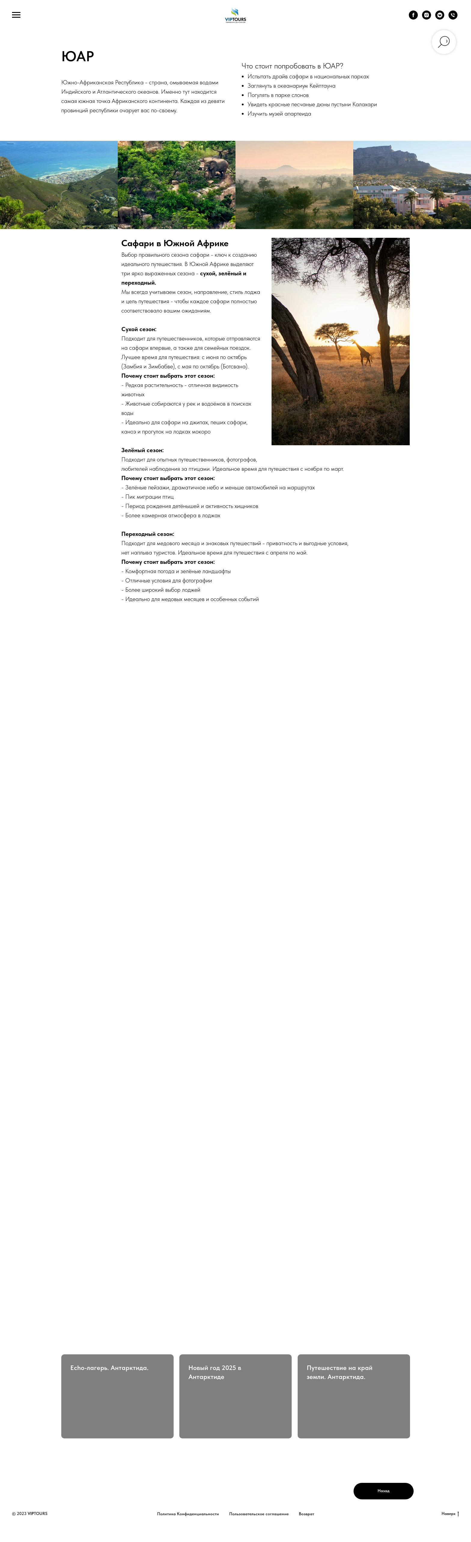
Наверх (450, 1513)
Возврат (306, 1513)
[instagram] (426, 17)
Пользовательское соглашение (259, 1513)
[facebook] (413, 17)
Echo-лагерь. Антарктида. (109, 1367)
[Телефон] (452, 17)
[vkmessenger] (439, 17)
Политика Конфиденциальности (188, 1513)
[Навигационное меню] (16, 15)
